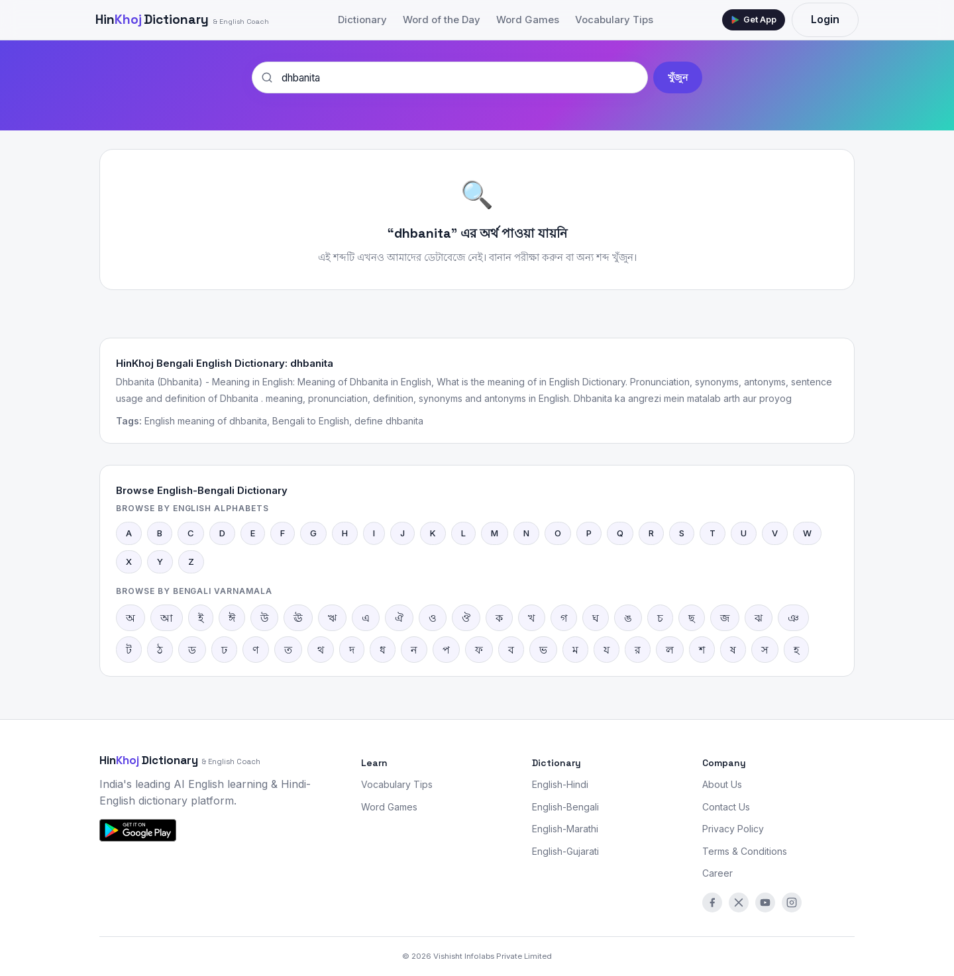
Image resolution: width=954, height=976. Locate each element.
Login (825, 19)
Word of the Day (441, 19)
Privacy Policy (733, 828)
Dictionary (182, 20)
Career (717, 873)
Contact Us (726, 806)
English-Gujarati (565, 851)
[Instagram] (792, 902)
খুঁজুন (678, 77)
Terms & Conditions (744, 851)
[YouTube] (765, 902)
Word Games (527, 19)
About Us (722, 784)
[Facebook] (712, 902)
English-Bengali (565, 806)
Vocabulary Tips (614, 19)
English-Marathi (565, 828)
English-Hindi (560, 784)
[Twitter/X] (739, 902)
